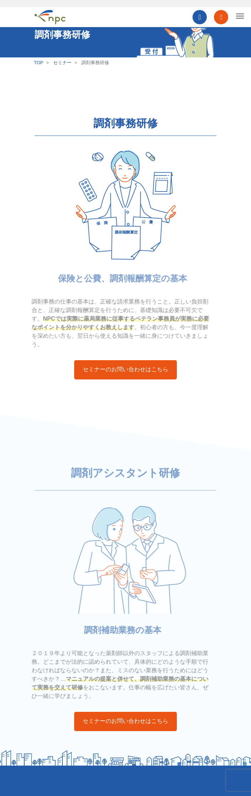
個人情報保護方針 (53, 781)
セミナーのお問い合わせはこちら (125, 369)
